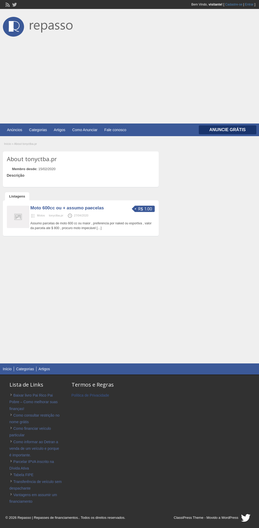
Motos (41, 215)
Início (7, 143)
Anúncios (14, 130)
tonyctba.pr (56, 215)
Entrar (249, 4)
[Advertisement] (129, 77)
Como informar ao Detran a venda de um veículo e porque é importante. (34, 448)
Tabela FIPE (23, 475)
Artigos (59, 130)
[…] (99, 228)
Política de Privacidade (90, 395)
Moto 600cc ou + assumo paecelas (67, 207)
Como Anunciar (84, 130)
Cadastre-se (233, 4)
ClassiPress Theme (188, 518)
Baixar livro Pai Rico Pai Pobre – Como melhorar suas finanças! (34, 402)
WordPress (229, 518)
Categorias (38, 130)
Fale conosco (115, 130)
